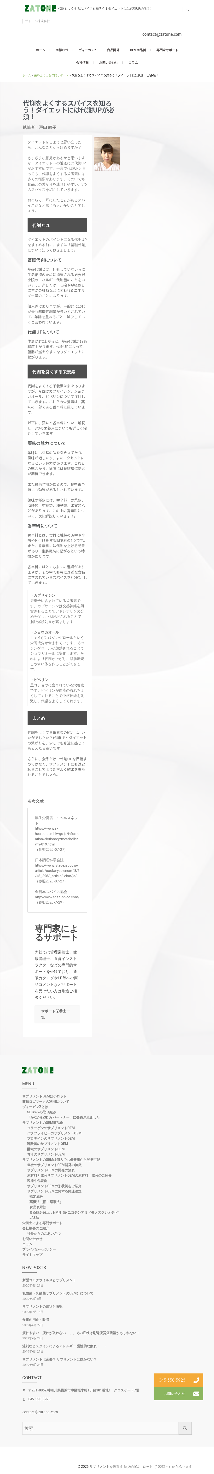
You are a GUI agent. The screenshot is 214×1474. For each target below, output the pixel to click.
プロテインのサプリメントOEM (51, 1140)
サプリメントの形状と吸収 (42, 1308)
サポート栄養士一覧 (57, 1014)
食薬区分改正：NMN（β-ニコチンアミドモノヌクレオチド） (75, 1214)
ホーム (40, 50)
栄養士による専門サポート (42, 1224)
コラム (133, 62)
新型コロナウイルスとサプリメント (49, 1281)
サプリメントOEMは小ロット (44, 1098)
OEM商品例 (138, 50)
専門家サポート (167, 50)
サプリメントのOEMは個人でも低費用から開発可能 (61, 1161)
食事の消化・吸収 (35, 1321)
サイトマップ (32, 1256)
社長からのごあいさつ (44, 1235)
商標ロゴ (62, 50)
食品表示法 (37, 1208)
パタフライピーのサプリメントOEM (54, 1135)
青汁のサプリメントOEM (46, 1156)
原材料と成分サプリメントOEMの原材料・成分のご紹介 (69, 1177)
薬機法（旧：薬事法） (46, 1203)
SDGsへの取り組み (41, 1113)
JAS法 (34, 1219)
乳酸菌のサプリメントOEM (47, 1145)
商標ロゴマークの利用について (45, 1103)
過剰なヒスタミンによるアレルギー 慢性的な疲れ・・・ (64, 1347)
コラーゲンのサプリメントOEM (51, 1129)
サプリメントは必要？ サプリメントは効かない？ (59, 1361)
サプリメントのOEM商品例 (42, 1124)
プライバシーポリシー (39, 1251)
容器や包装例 (37, 1182)
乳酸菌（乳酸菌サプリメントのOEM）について (57, 1295)
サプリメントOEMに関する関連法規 (54, 1193)
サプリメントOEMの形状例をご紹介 (54, 1187)
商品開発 (113, 50)
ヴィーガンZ (87, 50)
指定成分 (36, 1198)
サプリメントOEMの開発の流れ (51, 1172)
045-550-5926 (39, 1400)
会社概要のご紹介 (35, 1230)
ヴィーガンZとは (35, 1108)
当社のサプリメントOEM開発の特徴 (54, 1166)
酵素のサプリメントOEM (46, 1150)
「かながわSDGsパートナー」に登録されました (63, 1119)
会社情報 (82, 62)
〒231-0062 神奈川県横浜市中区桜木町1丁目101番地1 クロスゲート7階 (83, 1392)
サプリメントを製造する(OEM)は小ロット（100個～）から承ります (140, 1468)
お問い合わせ (108, 62)
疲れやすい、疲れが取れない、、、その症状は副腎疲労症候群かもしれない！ (81, 1334)
